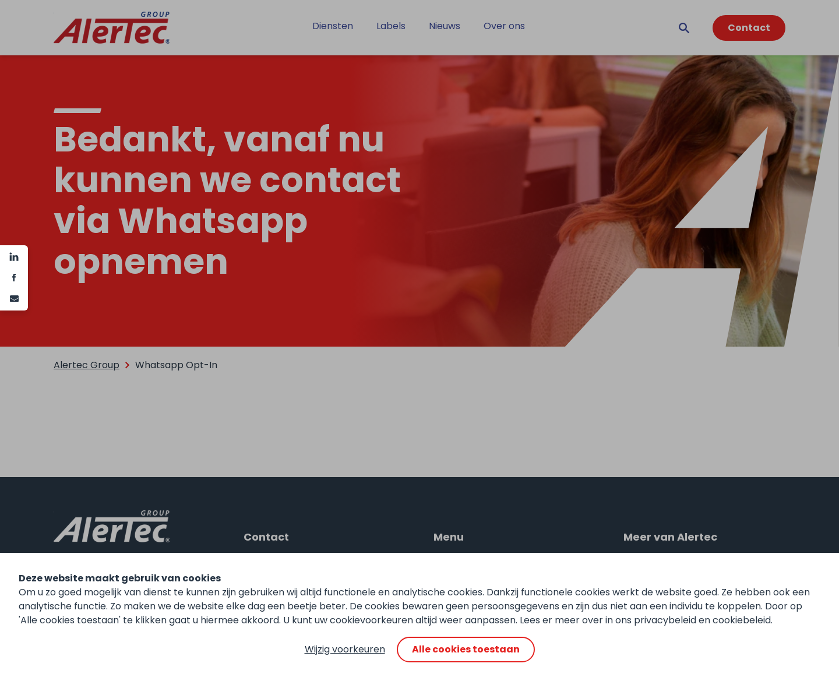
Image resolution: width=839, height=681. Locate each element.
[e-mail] (14, 298)
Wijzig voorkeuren (345, 649)
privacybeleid (665, 620)
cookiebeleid (742, 620)
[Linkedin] (14, 256)
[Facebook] (14, 277)
